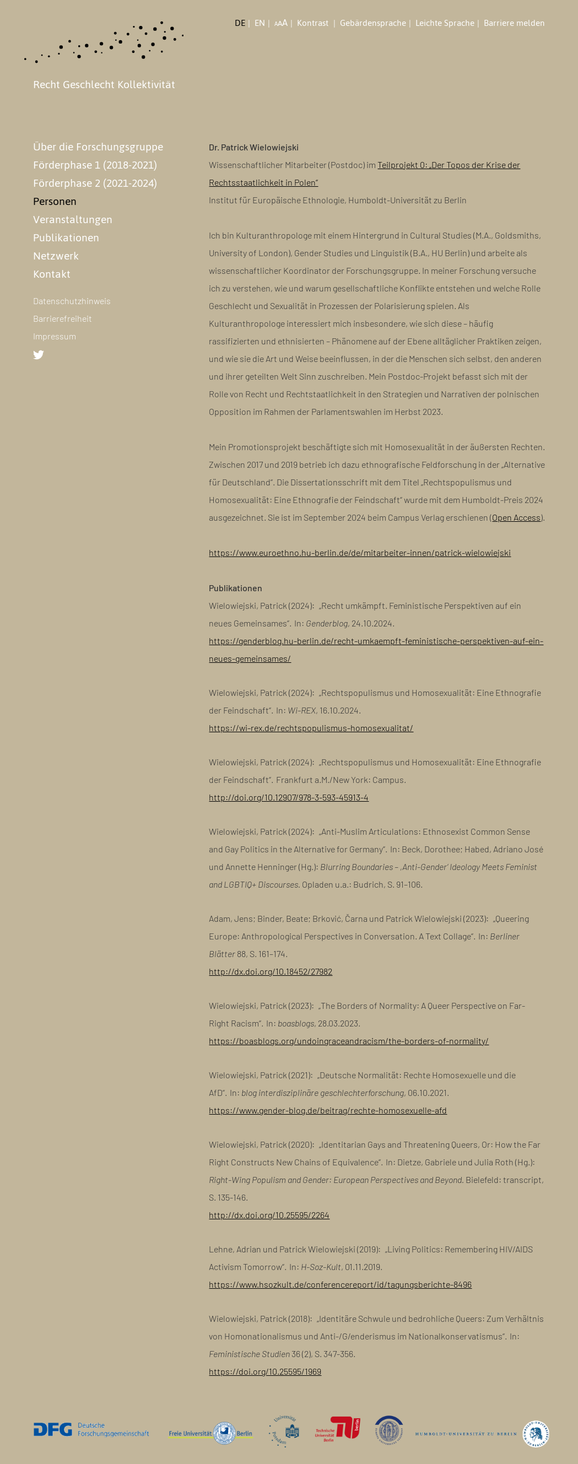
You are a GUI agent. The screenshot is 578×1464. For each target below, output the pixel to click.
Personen (55, 201)
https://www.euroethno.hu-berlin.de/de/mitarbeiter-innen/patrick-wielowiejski (360, 552)
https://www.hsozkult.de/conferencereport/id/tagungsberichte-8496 (340, 1284)
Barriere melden (514, 23)
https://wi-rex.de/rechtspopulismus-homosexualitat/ (311, 727)
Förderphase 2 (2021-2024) (95, 182)
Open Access (516, 517)
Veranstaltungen (72, 219)
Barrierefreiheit (62, 318)
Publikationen (66, 237)
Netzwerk (56, 255)
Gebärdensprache (373, 23)
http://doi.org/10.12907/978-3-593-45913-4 (289, 797)
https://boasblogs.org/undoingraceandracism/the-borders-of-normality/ (349, 1040)
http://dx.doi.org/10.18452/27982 (270, 971)
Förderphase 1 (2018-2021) (95, 164)
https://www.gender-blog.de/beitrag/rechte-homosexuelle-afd (328, 1110)
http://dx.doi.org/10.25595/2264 (269, 1214)
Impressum (54, 336)
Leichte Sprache (444, 23)
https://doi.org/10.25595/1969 (265, 1371)
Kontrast (314, 23)
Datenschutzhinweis (72, 300)
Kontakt (52, 273)
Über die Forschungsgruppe (98, 146)
